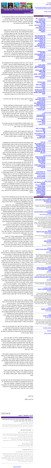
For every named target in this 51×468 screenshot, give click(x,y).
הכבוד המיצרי (42, 58)
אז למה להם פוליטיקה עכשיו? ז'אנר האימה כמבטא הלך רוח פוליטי (44, 269)
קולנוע (49, 17)
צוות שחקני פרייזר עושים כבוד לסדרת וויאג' (40, 116)
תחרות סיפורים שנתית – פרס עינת (40, 77)
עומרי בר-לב (48, 310)
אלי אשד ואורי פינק (28, 13)
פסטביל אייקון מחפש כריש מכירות (40, 100)
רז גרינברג (48, 251)
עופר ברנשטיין (47, 233)
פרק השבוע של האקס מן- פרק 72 (40, 46)
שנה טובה (42, 72)
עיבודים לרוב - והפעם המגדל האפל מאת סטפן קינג (40, 22)
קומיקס (49, 80)
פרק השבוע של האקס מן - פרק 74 (40, 41)
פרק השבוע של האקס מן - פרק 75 (40, 39)
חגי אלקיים (48, 202)
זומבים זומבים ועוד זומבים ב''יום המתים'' (40, 149)
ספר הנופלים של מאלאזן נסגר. (41, 56)
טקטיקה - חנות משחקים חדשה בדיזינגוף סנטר (41, 161)
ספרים (49, 50)
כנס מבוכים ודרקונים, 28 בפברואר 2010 (40, 157)
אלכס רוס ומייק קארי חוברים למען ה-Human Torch (39, 92)
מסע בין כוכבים (47, 112)
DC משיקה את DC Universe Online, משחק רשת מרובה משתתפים (40, 192)
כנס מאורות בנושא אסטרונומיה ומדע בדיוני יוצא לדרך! (39, 106)
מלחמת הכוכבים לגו (40, 185)
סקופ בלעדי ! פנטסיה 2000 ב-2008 (40, 70)
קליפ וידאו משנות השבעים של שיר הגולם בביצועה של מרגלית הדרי (43, 8)
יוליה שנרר (48, 242)
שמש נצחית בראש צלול (39, 178)
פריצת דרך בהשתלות (40, 173)
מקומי (49, 96)
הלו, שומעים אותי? (40, 171)
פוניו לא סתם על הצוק (39, 133)
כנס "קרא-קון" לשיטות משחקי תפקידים (39, 165)
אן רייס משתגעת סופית (39, 54)
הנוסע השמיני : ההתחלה (41, 31)
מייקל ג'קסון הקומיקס (40, 89)
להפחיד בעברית (41, 97)
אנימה (49, 127)
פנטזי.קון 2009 (47, 241)
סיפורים (49, 63)
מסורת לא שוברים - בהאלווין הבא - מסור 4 (39, 147)
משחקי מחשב (47, 181)
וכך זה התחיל (42, 124)
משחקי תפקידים (47, 155)
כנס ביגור (43, 167)
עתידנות (49, 170)
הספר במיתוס (47, 11)
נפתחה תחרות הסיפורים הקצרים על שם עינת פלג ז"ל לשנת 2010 (39, 66)
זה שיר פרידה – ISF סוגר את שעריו (40, 19)
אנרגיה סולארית (41, 175)
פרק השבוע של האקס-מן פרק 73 (41, 44)
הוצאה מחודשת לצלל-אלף (41, 52)
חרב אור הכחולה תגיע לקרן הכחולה (39, 25)
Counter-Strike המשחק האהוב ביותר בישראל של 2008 (40, 188)
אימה (49, 140)
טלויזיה (49, 34)
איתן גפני (49, 271)
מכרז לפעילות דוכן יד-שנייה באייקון (40, 109)
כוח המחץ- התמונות (46, 309)
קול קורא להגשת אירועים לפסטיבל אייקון (39, 102)
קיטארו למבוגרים (41, 137)
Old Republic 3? (41, 195)
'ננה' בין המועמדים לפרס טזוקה (40, 135)
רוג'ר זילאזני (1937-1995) (45, 214)
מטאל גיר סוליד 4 (47, 315)
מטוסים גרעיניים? (41, 176)
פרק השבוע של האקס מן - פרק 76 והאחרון (40, 36)
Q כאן (43, 113)
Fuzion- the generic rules (44, 289)
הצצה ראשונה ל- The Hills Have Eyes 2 (40, 144)
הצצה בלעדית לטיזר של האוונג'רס (40, 28)
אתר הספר (48, 4)
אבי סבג (49, 290)
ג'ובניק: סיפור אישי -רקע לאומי (43, 231)
